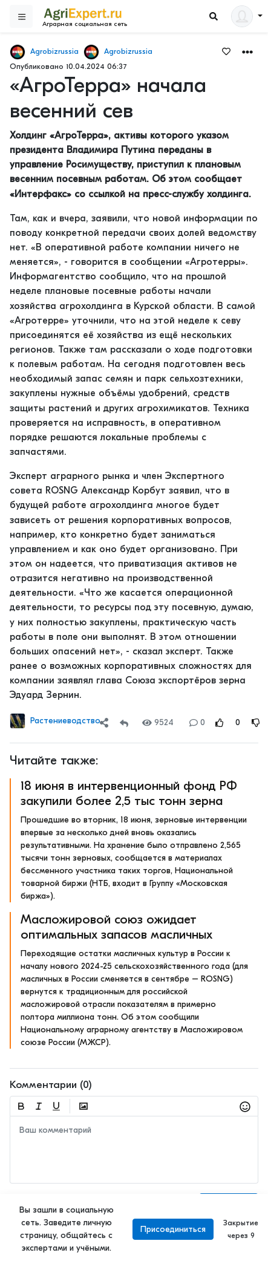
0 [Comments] (197, 722)
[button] (247, 51)
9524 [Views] (158, 722)
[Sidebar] (21, 16)
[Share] (104, 722)
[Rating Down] (256, 722)
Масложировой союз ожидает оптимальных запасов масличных (116, 927)
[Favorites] (226, 50)
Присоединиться (173, 1229)
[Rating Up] (220, 722)
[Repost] (124, 722)
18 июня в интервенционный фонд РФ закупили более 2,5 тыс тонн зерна (129, 793)
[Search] (213, 16)
